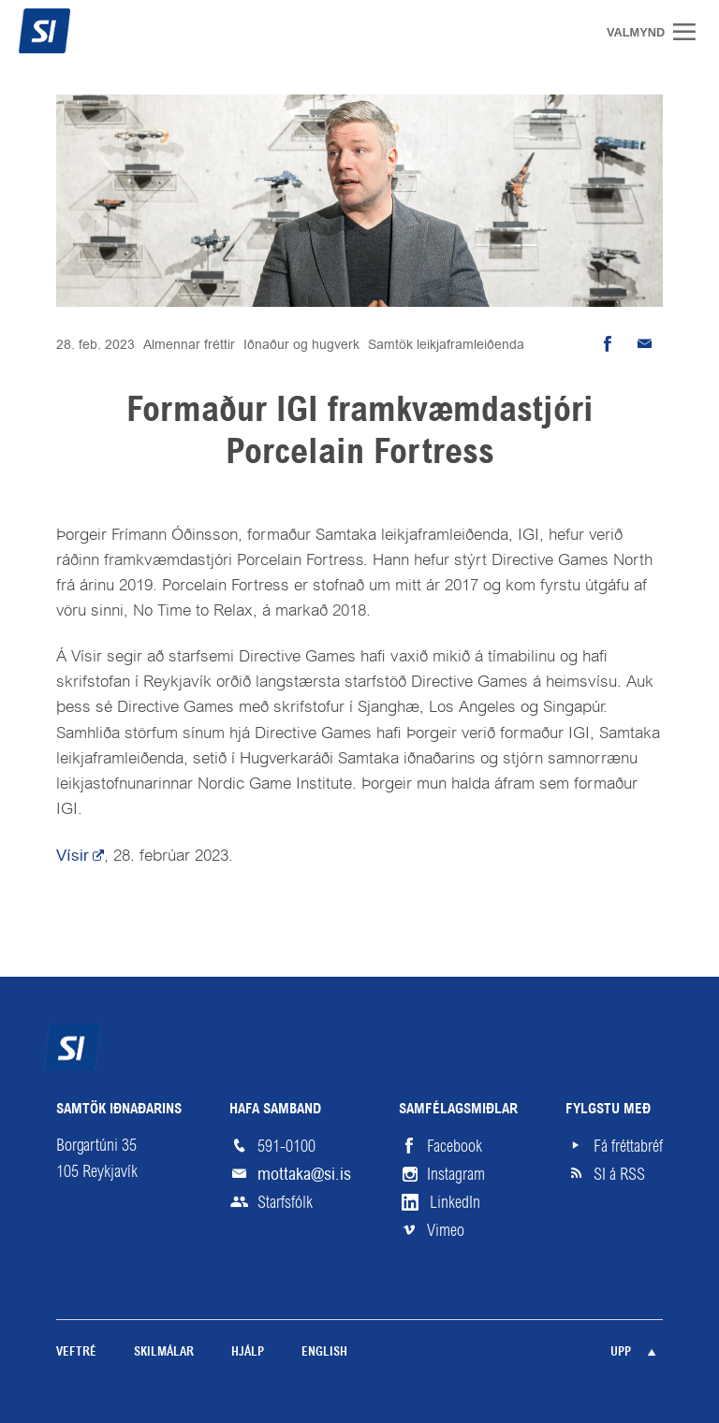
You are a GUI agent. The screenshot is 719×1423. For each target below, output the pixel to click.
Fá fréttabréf (628, 1146)
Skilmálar (164, 1352)
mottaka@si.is (304, 1173)
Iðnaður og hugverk (301, 344)
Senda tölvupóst (644, 344)
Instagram (456, 1174)
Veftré (76, 1352)
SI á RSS (619, 1174)
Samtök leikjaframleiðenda (446, 344)
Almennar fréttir (189, 344)
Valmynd (691, 32)
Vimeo (445, 1230)
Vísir (72, 855)
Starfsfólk (285, 1202)
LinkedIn (455, 1202)
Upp (620, 1352)
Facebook (454, 1146)
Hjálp (247, 1352)
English (324, 1352)
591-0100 (286, 1146)
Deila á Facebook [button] (606, 344)
